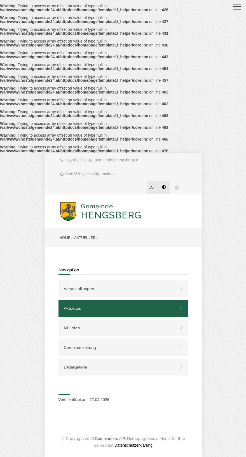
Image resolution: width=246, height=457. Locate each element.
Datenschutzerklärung (133, 445)
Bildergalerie (75, 367)
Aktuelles (72, 308)
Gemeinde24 (106, 438)
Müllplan (72, 328)
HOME (64, 238)
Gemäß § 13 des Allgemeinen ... (91, 174)
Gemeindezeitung (80, 347)
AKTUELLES (84, 238)
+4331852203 (75, 160)
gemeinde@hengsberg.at (116, 160)
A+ (152, 187)
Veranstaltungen (79, 288)
